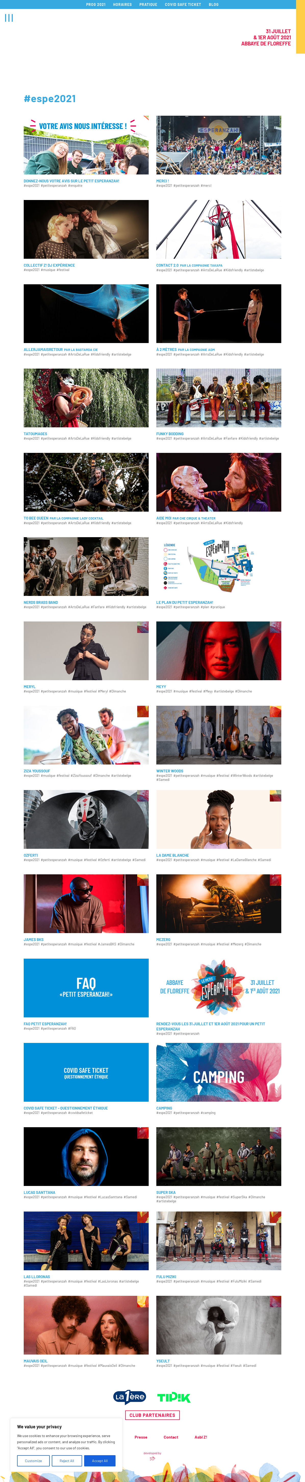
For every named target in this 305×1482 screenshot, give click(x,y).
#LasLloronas (108, 1281)
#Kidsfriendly (233, 270)
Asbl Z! (201, 1436)
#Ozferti (104, 860)
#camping (208, 1113)
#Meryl (103, 691)
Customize (33, 1461)
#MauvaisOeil (107, 1366)
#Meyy (208, 691)
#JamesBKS (107, 944)
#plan (205, 607)
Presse (141, 1436)
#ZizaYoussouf (81, 776)
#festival (63, 270)
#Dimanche (117, 691)
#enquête (75, 185)
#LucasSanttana (110, 1197)
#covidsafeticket (80, 1113)
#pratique (217, 607)
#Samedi (163, 780)
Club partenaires (152, 1415)
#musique (48, 270)
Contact (171, 1436)
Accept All (100, 1461)
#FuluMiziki (239, 1281)
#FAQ (72, 1028)
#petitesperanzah (54, 185)
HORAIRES (122, 4)
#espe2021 (32, 185)
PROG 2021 (96, 4)
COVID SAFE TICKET (183, 4)
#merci (206, 185)
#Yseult (236, 1366)
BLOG (214, 4)
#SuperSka (239, 1197)
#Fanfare (230, 438)
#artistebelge (254, 270)
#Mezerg (237, 944)
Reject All (67, 1461)
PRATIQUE (148, 4)
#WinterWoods (241, 776)
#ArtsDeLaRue (211, 270)
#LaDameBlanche (244, 860)
